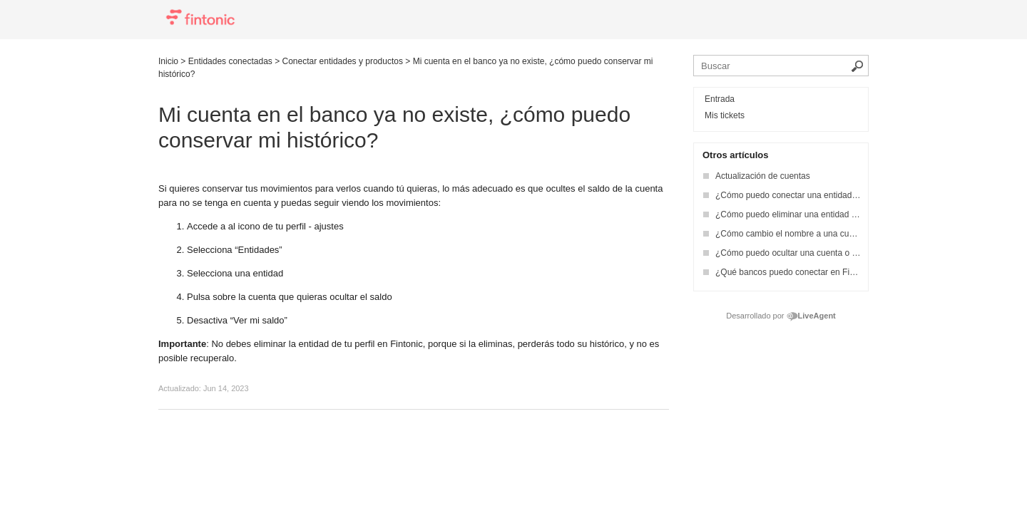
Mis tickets (725, 115)
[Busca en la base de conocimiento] (781, 66)
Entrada (720, 99)
